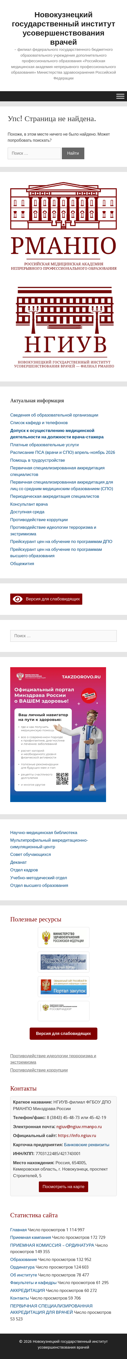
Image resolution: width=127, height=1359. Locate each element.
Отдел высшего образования (39, 885)
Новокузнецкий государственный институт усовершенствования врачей (63, 28)
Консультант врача (29, 504)
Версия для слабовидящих (46, 598)
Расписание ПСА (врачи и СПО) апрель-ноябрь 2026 (62, 452)
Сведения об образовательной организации (54, 415)
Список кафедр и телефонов (39, 422)
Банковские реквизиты (86, 1144)
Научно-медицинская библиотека (43, 832)
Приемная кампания (30, 1237)
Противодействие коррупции (39, 519)
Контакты (19, 1298)
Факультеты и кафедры (33, 1282)
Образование (23, 1259)
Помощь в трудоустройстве (37, 460)
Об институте (23, 1274)
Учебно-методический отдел (38, 877)
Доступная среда (27, 511)
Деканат (18, 862)
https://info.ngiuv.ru (77, 1135)
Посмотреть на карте (64, 1186)
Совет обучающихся (30, 854)
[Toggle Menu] (120, 96)
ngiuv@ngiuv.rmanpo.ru (79, 1126)
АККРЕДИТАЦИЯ (27, 1290)
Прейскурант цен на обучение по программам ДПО (61, 541)
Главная (18, 1229)
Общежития (22, 563)
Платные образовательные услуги (44, 444)
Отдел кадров (24, 869)
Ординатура (22, 1267)
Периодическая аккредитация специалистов (54, 496)
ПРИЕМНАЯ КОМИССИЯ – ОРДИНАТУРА (52, 1245)
